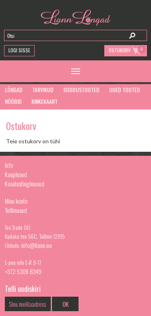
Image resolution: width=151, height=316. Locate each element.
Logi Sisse (19, 50)
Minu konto (16, 200)
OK (65, 303)
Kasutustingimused (24, 183)
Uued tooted (124, 89)
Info (9, 165)
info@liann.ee (36, 245)
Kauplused (16, 174)
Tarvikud (43, 89)
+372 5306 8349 (23, 271)
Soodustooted (81, 89)
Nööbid (13, 101)
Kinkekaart (44, 101)
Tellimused (16, 210)
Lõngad (14, 89)
